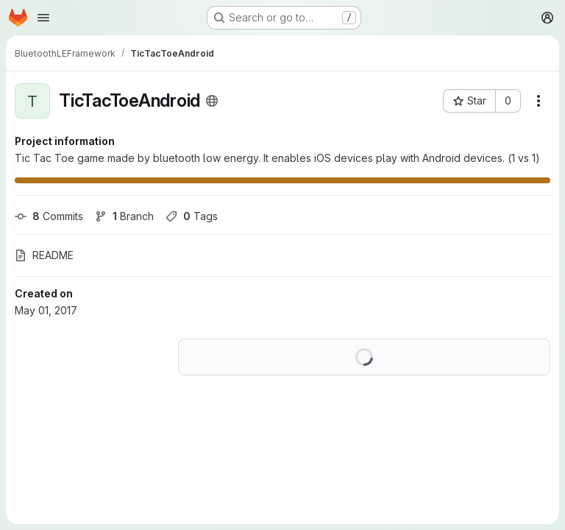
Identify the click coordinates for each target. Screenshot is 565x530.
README (44, 255)
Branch (124, 216)
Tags (192, 216)
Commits (49, 216)
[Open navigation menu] (43, 17)
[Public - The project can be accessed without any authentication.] (212, 101)
